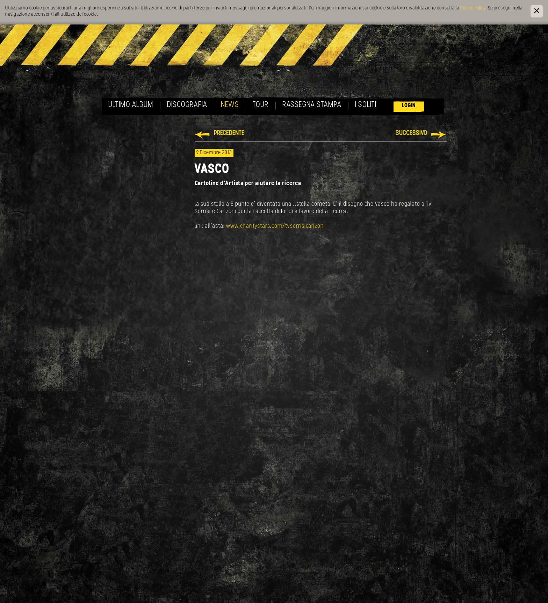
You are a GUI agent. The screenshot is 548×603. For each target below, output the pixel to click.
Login (409, 106)
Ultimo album (130, 105)
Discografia (187, 105)
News (230, 105)
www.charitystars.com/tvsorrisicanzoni (275, 226)
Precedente (229, 133)
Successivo (411, 133)
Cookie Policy (472, 8)
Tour (261, 105)
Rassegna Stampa (311, 105)
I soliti (365, 105)
